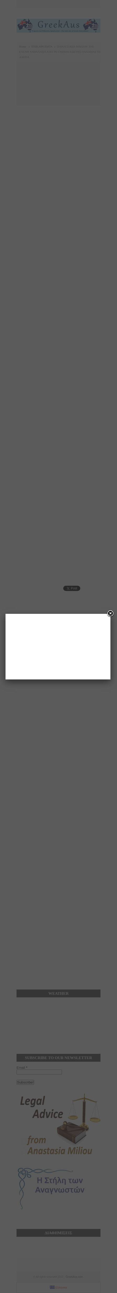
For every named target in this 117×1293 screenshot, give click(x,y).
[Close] (110, 614)
